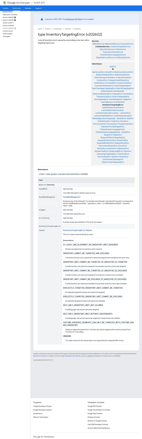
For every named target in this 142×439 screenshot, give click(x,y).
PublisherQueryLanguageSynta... (108, 132)
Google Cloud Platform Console (99, 410)
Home (40, 29)
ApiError (113, 67)
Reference (77, 29)
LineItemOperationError (122, 116)
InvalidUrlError (119, 102)
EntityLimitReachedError (102, 94)
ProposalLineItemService (113, 52)
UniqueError (123, 157)
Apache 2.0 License (39, 356)
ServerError (122, 146)
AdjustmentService (112, 44)
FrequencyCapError (104, 97)
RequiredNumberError (105, 143)
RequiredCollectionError (107, 140)
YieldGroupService (122, 57)
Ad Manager (18, 2)
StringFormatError (101, 151)
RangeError (108, 135)
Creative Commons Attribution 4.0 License (95, 353)
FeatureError (117, 94)
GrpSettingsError (115, 99)
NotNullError (121, 118)
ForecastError (127, 94)
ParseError (124, 121)
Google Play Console (95, 413)
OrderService (121, 49)
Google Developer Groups (42, 406)
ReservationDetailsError (108, 146)
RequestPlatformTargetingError (113, 137)
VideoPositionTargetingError (113, 162)
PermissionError (99, 124)
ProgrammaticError (125, 124)
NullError (130, 118)
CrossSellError (110, 83)
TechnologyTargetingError (107, 154)
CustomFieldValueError (104, 86)
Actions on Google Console (97, 421)
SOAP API (39, 2)
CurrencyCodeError (124, 83)
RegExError (117, 135)
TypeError (115, 157)
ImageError (127, 99)
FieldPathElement (70, 197)
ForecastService (126, 44)
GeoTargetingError (101, 99)
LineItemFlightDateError (103, 116)
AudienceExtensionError (123, 72)
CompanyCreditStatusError (118, 80)
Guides (5, 8)
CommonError (102, 80)
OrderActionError (104, 121)
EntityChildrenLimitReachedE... (113, 91)
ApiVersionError (98, 72)
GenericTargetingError (120, 97)
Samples (28, 8)
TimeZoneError (123, 154)
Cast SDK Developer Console (98, 424)
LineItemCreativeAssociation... (107, 113)
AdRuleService (98, 44)
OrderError (115, 121)
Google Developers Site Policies (70, 356)
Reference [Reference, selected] (17, 8)
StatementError (123, 148)
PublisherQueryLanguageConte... (113, 129)
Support (38, 8)
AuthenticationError (122, 75)
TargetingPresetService (105, 57)
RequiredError (122, 140)
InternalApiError (107, 102)
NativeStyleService (107, 49)
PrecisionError (112, 124)
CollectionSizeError (123, 77)
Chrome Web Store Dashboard (98, 428)
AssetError (109, 72)
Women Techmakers (40, 417)
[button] (15, 20)
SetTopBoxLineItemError (107, 148)
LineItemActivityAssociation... (113, 110)
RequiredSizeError (121, 143)
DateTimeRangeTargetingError (104, 88)
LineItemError (125, 113)
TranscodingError (104, 157)
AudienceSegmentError (105, 75)
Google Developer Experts (42, 410)
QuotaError (126, 132)
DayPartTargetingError (125, 88)
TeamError (127, 151)
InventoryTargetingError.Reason (77, 230)
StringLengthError (116, 151)
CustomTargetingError (122, 86)
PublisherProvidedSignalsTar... (113, 127)
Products (48, 29)
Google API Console (95, 406)
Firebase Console (94, 417)
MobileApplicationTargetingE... (104, 118)
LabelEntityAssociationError (113, 107)
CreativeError (99, 83)
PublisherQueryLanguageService (113, 55)
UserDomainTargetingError (112, 159)
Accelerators (38, 413)
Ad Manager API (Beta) (73, 19)
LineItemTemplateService (120, 46)
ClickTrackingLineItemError (105, 77)
